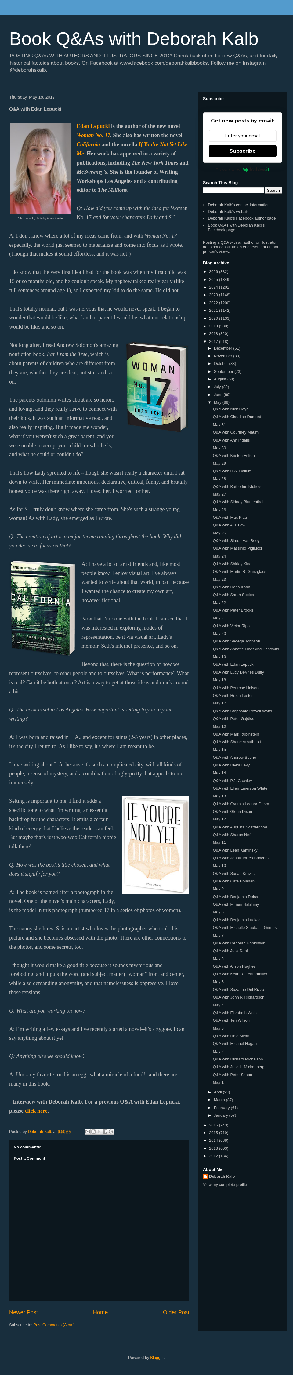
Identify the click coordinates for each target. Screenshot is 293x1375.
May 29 (219, 463)
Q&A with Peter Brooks (233, 610)
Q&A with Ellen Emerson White (240, 788)
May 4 (218, 1005)
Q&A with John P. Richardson (238, 997)
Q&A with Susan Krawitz (234, 873)
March (220, 1099)
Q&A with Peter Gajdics (233, 718)
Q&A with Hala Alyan (231, 1036)
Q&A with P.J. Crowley (232, 780)
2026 (214, 271)
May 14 (219, 772)
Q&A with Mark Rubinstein (236, 734)
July (218, 386)
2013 (214, 1148)
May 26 (219, 509)
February (222, 1107)
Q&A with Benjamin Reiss (235, 896)
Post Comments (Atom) (54, 1324)
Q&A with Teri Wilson (231, 1020)
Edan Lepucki (93, 126)
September (224, 371)
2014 (214, 1140)
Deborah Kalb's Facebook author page (242, 218)
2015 (214, 1132)
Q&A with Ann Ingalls (231, 440)
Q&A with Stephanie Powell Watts (242, 711)
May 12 (219, 819)
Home (100, 1312)
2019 (214, 326)
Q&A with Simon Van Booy (236, 540)
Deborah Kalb (222, 1176)
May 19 (219, 656)
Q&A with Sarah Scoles (233, 594)
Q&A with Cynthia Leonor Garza (241, 804)
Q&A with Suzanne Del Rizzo (238, 989)
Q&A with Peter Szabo (232, 1074)
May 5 (218, 982)
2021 (214, 310)
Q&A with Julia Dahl (230, 950)
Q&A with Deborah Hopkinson (239, 943)
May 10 (219, 865)
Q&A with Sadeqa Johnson (236, 641)
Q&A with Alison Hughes (234, 966)
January (221, 1115)
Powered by (243, 169)
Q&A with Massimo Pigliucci (237, 548)
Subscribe (243, 151)
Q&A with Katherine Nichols (237, 486)
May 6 (218, 958)
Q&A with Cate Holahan (234, 881)
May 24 (219, 556)
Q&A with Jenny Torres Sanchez (241, 858)
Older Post (176, 1312)
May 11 (219, 842)
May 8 (218, 912)
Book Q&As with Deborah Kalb (134, 38)
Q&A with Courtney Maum (236, 432)
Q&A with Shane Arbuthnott (237, 742)
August (220, 379)
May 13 (219, 796)
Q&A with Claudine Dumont (237, 416)
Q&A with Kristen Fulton (234, 455)
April (218, 1092)
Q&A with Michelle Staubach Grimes (245, 927)
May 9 (218, 888)
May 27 (219, 494)
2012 (214, 1156)
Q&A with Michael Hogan (235, 1043)
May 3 (218, 1028)
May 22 (219, 602)
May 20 (219, 633)
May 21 (219, 618)
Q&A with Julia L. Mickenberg (238, 1066)
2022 (214, 302)
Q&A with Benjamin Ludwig (236, 920)
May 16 (219, 726)
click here (36, 1111)
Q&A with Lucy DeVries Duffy (238, 672)
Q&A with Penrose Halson (236, 688)
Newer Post (23, 1312)
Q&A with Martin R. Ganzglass (239, 571)
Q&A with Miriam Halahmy (236, 904)
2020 (214, 318)
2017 (214, 341)
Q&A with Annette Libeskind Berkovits (246, 649)
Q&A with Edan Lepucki (233, 664)
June (219, 394)
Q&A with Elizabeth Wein (235, 1012)
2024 (214, 287)
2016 (214, 1125)
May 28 (219, 478)
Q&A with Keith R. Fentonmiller (240, 974)
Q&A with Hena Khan (231, 587)
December (223, 348)
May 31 (219, 424)
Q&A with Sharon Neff (232, 834)
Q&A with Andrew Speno (234, 757)
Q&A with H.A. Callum (232, 471)
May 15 (219, 749)
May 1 (218, 1082)
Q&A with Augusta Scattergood (240, 827)
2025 (214, 279)
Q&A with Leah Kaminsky (235, 850)
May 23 (219, 579)
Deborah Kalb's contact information (238, 204)
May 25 (219, 533)
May (218, 402)
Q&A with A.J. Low (229, 525)
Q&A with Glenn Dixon (232, 811)
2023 (214, 295)
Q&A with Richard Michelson (238, 1059)
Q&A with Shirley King (232, 564)
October (221, 363)
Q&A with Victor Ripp (231, 626)
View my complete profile (225, 1184)
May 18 (219, 680)
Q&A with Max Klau (230, 517)
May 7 (218, 935)
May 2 (218, 1051)
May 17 (219, 703)
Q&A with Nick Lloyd (230, 409)
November (223, 356)
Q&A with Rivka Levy (231, 765)
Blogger (157, 1357)
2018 (214, 333)
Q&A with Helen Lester (233, 695)
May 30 (219, 448)
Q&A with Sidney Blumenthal (238, 502)
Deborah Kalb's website (228, 211)
